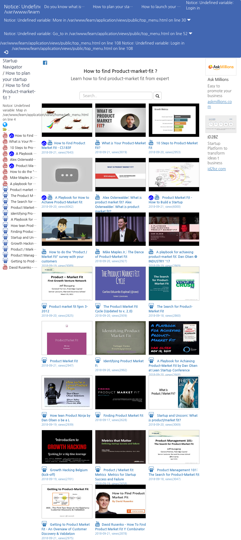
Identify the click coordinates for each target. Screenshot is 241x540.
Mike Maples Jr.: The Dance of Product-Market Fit (20, 177)
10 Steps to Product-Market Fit (20, 147)
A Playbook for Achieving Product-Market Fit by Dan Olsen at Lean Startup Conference (20, 218)
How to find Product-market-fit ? (19, 91)
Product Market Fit (20, 207)
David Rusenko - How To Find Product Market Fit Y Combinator (20, 266)
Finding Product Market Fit (20, 231)
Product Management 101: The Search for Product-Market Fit (20, 254)
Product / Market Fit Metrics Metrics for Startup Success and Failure (20, 248)
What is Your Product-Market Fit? (20, 140)
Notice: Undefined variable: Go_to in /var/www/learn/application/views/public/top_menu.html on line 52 (98, 34)
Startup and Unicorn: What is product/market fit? (20, 237)
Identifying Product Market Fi (20, 213)
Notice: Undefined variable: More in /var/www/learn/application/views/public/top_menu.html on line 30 (97, 20)
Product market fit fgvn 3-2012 (20, 189)
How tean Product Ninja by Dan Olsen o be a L (20, 225)
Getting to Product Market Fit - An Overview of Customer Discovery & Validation (20, 260)
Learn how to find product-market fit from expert (120, 82)
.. (6, 129)
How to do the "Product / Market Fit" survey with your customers (20, 171)
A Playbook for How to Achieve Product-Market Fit (20, 153)
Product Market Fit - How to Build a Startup (20, 165)
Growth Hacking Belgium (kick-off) (20, 242)
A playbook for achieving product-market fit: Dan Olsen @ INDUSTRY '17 (20, 183)
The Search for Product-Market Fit (20, 201)
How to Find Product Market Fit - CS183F (20, 135)
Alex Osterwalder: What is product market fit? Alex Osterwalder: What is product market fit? (20, 159)
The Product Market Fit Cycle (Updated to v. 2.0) (20, 195)
